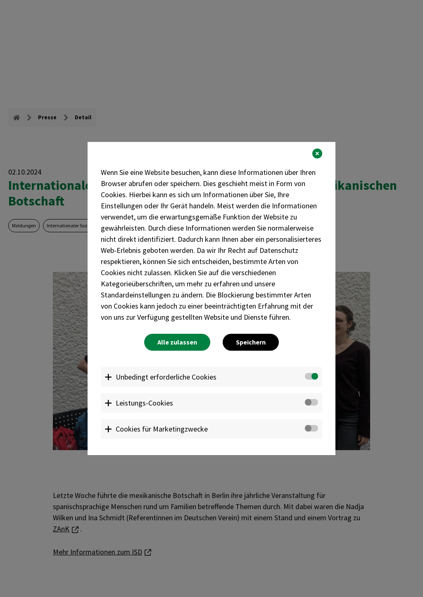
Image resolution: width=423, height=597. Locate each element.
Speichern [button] (251, 342)
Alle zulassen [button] (177, 342)
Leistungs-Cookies (144, 403)
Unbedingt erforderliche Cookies (166, 377)
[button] (317, 153)
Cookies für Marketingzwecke (162, 429)
